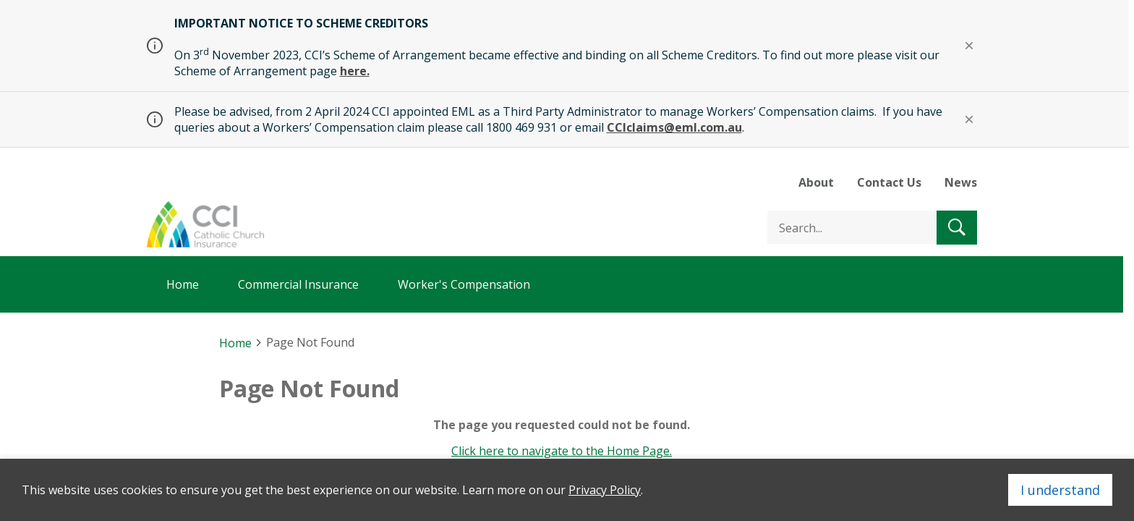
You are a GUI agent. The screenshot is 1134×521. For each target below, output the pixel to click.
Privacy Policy (604, 490)
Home (182, 284)
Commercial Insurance (298, 284)
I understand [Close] (1060, 490)
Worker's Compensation (464, 284)
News (961, 182)
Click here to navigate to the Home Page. (561, 451)
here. (355, 71)
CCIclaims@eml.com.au (674, 127)
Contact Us (889, 182)
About (816, 182)
